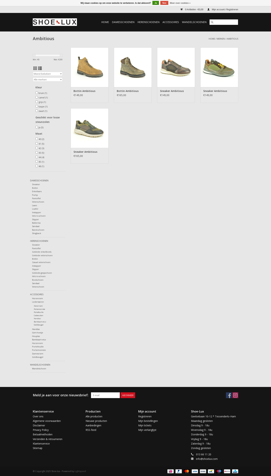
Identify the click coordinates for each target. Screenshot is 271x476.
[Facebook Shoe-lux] (229, 395)
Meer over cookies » (180, 3)
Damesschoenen (123, 22)
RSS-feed (91, 430)
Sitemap (37, 448)
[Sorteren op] (48, 74)
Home (105, 22)
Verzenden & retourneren (47, 439)
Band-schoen (38, 229)
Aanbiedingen (93, 425)
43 (41, 152)
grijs (42, 102)
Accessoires (171, 22)
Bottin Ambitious (84, 91)
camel (43, 97)
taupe (43, 106)
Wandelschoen (39, 368)
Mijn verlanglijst (147, 430)
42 (41, 148)
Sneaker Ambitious (172, 91)
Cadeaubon (38, 315)
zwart (43, 111)
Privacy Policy (41, 430)
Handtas (37, 318)
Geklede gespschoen (42, 272)
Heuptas (36, 336)
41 (41, 143)
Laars (34, 205)
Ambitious (232, 38)
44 (41, 157)
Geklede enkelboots (41, 251)
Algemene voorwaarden (47, 421)
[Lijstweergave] (40, 68)
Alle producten (94, 416)
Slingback (36, 233)
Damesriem (37, 353)
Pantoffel (36, 198)
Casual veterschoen (41, 262)
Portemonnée (39, 309)
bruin (43, 93)
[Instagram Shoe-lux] (235, 395)
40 (41, 139)
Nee (164, 3)
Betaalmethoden (42, 434)
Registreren (145, 416)
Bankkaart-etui (40, 322)
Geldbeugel (38, 325)
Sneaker (36, 184)
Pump (35, 195)
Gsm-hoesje (37, 332)
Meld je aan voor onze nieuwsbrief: (60, 395)
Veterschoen (38, 201)
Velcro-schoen (39, 215)
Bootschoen (37, 279)
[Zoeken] (223, 22)
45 (41, 161)
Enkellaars (37, 191)
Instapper (36, 212)
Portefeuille (38, 312)
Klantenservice (41, 443)
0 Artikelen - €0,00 (192, 9)
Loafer (35, 208)
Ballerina (36, 222)
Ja (41, 127)
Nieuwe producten (96, 421)
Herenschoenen (148, 22)
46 (41, 166)
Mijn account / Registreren (222, 9)
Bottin (35, 188)
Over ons (38, 416)
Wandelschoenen (194, 22)
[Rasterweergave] (35, 68)
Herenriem (37, 298)
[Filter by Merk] (48, 79)
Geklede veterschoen (42, 255)
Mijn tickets (145, 425)
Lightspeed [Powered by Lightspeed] (80, 471)
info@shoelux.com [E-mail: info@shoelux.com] (207, 459)
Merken (221, 38)
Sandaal (35, 226)
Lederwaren (38, 301)
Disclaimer (39, 425)
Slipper (35, 219)
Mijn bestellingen (148, 421)
